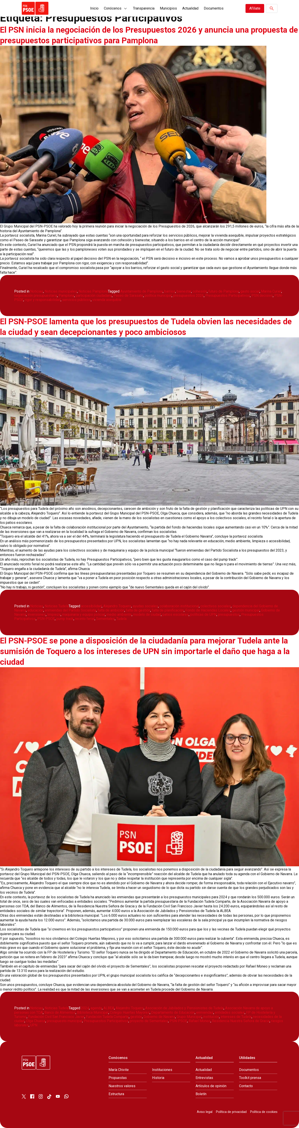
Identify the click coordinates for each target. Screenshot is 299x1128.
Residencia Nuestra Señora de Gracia (240, 1021)
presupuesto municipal (64, 1021)
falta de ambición (111, 610)
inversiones (37, 614)
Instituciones (162, 1070)
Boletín (201, 1094)
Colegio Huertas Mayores (130, 1012)
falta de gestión (138, 610)
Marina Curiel (271, 291)
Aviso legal (204, 1112)
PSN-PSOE (46, 619)
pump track (64, 619)
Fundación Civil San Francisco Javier (56, 1017)
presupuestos (229, 614)
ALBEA (108, 1008)
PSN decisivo (262, 295)
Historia (158, 1078)
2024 (85, 1008)
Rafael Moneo (199, 1021)
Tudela (121, 619)
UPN (33, 1025)
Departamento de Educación (173, 1012)
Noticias (36, 291)
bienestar (184, 291)
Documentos (214, 8)
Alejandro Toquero (117, 606)
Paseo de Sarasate (128, 295)
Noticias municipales (61, 291)
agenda (96, 1008)
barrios (169, 291)
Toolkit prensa (250, 1078)
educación (35, 610)
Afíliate (254, 8)
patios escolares (175, 614)
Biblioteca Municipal (92, 1012)
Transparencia (143, 8)
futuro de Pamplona (223, 291)
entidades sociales (230, 1012)
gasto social (249, 291)
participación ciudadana (94, 295)
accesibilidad (91, 606)
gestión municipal (245, 610)
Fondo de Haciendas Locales (208, 610)
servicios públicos (76, 300)
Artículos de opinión (211, 1086)
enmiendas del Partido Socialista (70, 610)
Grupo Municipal (189, 1017)
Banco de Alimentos (59, 1012)
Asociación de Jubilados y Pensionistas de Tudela (184, 1008)
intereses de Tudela (236, 1017)
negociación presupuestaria (35, 295)
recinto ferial (85, 619)
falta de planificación (168, 610)
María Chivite (119, 1070)
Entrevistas (204, 1078)
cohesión (200, 291)
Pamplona (66, 295)
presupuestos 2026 (188, 295)
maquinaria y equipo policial (83, 614)
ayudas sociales (145, 606)
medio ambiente (119, 614)
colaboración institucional (179, 606)
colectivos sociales (215, 606)
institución (211, 1017)
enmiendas (204, 1012)
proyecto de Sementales (149, 1021)
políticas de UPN (203, 614)
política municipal (158, 295)
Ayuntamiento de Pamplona (141, 291)
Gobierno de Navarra (159, 1017)
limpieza (54, 614)
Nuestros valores (122, 1086)
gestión (136, 1017)
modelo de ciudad (147, 614)
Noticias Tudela (57, 606)
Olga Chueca (35, 1021)
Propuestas (118, 1078)
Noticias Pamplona (93, 291)
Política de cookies (263, 1112)
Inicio (94, 8)
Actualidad (190, 8)
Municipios (168, 8)
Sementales (105, 619)
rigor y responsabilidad (43, 300)
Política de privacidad (231, 1112)
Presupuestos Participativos (227, 295)
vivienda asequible (106, 300)
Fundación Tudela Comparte (107, 1017)
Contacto (246, 1086)
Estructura (116, 1094)
